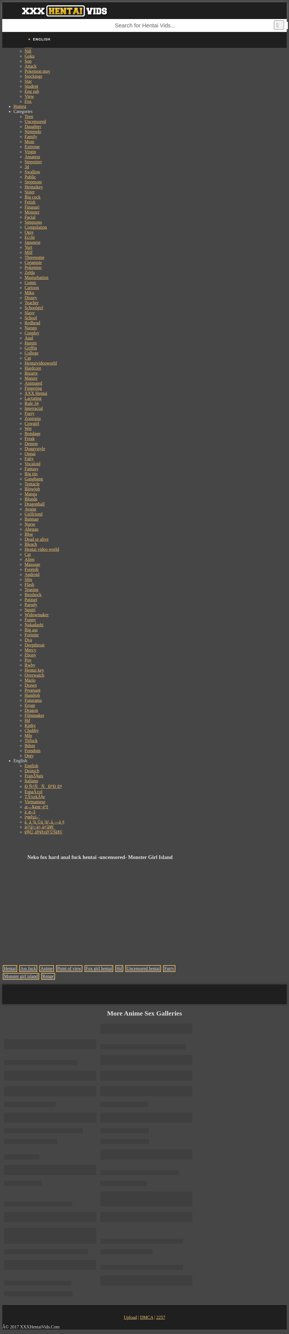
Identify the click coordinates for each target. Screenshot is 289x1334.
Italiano (31, 780)
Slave (30, 312)
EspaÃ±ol (33, 791)
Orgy (29, 755)
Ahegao (32, 529)
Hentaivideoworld (41, 363)
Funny (30, 619)
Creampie (33, 262)
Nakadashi (34, 624)
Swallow (32, 171)
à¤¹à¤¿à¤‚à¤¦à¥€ (39, 827)
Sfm (28, 579)
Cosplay (32, 332)
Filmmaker (34, 715)
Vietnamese (35, 801)
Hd (27, 720)
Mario (30, 680)
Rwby (30, 665)
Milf (28, 252)
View (29, 96)
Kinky (30, 725)
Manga (31, 494)
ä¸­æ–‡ (30, 811)
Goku (30, 56)
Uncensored (35, 121)
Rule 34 (32, 403)
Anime (46, 968)
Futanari (32, 207)
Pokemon (33, 267)
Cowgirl (32, 423)
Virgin (30, 151)
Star (28, 81)
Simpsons (33, 222)
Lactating (33, 398)
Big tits (31, 473)
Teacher (32, 302)
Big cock (32, 197)
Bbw (29, 534)
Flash (29, 584)
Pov (28, 660)
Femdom (32, 750)
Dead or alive (37, 539)
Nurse (30, 524)
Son (28, 61)
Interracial (34, 408)
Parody (31, 604)
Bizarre (31, 373)
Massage (32, 564)
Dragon (31, 710)
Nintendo (33, 131)
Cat (28, 554)
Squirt (30, 609)
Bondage (32, 433)
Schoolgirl (34, 307)
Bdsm (30, 745)
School (31, 317)
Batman (32, 519)
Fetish (30, 202)
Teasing (32, 589)
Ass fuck (28, 968)
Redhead (32, 322)
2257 (160, 1317)
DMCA (146, 1317)
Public (30, 176)
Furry (30, 413)
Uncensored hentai (143, 968)
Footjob (32, 569)
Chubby (32, 730)
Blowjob (32, 489)
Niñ (28, 51)
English (31, 765)
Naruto (31, 327)
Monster (32, 212)
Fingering (33, 388)
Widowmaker (37, 614)
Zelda (30, 272)
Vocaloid (32, 463)
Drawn (31, 685)
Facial (30, 217)
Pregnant (32, 690)
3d (27, 166)
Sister (30, 192)
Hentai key (34, 670)
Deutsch (32, 770)
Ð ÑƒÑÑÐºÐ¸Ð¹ (43, 786)
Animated (33, 383)
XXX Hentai (36, 393)
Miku (29, 292)
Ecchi (30, 237)
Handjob (32, 695)
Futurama (33, 700)
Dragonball (35, 504)
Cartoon (32, 287)
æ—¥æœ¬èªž (36, 806)
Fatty (29, 458)
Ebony (30, 655)
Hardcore (33, 368)
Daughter (33, 126)
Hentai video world (42, 549)
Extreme (32, 146)
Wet (28, 428)
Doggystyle (35, 448)
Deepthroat (34, 645)
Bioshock (33, 594)
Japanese (32, 242)
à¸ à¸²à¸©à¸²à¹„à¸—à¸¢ (45, 822)
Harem (31, 343)
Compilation (36, 227)
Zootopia (33, 418)
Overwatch (34, 675)
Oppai (30, 453)
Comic (31, 282)
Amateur (32, 156)
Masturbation (36, 277)
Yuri (28, 247)
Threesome (34, 257)
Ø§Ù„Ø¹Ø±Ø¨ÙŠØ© (44, 832)
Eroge (30, 705)
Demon (31, 443)
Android (32, 574)
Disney (31, 297)
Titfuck (31, 740)
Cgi (28, 358)
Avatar (30, 509)
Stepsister (33, 161)
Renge (48, 976)
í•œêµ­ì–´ (32, 816)
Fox (28, 101)
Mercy (30, 650)
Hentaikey (34, 187)
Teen (29, 116)
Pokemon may (37, 71)
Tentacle (32, 483)
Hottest (19, 106)
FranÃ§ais (34, 775)
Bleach (31, 544)
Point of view (69, 968)
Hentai (10, 968)
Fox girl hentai (99, 968)
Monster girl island (21, 976)
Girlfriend (33, 514)
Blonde (31, 499)
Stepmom (33, 182)
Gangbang (34, 478)
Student (31, 86)
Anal (29, 338)
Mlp (28, 735)
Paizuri (31, 599)
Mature (31, 378)
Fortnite (32, 634)
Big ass (31, 629)
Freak (30, 438)
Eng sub (32, 91)
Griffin (31, 348)
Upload (130, 1317)
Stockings (33, 76)
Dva (28, 640)
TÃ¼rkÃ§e (35, 796)
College (32, 353)
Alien (30, 559)
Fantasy (32, 468)
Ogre (29, 232)
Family (31, 136)
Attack (31, 66)
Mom (29, 141)
